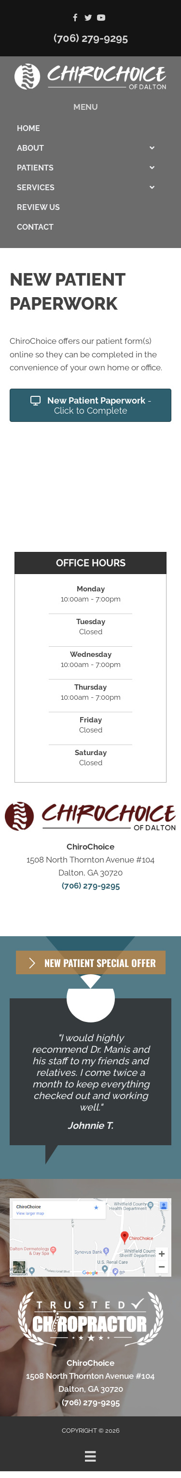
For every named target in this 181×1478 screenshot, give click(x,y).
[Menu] (90, 1456)
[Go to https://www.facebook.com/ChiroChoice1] (75, 18)
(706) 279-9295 (91, 38)
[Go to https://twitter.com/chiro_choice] (88, 18)
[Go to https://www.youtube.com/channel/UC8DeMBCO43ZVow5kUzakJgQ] (101, 18)
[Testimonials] (90, 1071)
